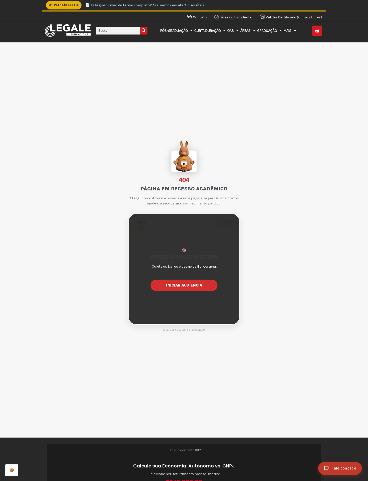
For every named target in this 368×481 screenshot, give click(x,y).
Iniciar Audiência (184, 285)
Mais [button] (289, 30)
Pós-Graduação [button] (176, 30)
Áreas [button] (247, 30)
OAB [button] (232, 30)
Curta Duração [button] (209, 30)
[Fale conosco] (340, 468)
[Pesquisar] (143, 31)
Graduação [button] (269, 30)
